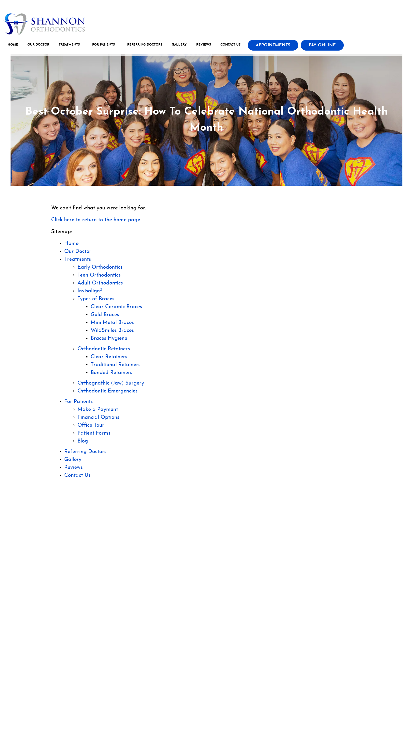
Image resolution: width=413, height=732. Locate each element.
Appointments (274, 46)
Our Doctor (39, 45)
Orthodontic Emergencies (107, 391)
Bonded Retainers (111, 372)
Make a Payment (97, 409)
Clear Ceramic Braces (116, 306)
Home (14, 45)
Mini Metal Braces (112, 322)
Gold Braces (105, 314)
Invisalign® (89, 291)
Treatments (70, 45)
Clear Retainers (109, 357)
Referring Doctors (145, 45)
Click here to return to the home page (95, 220)
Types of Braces (95, 299)
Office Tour (90, 425)
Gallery (180, 45)
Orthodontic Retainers (103, 349)
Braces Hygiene (109, 338)
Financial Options (98, 417)
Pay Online (323, 46)
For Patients (104, 45)
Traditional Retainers (115, 364)
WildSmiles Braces (112, 330)
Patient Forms (93, 433)
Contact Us (232, 45)
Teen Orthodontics (99, 275)
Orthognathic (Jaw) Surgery (110, 383)
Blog (82, 441)
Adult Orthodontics (100, 283)
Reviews (204, 45)
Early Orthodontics (99, 267)
